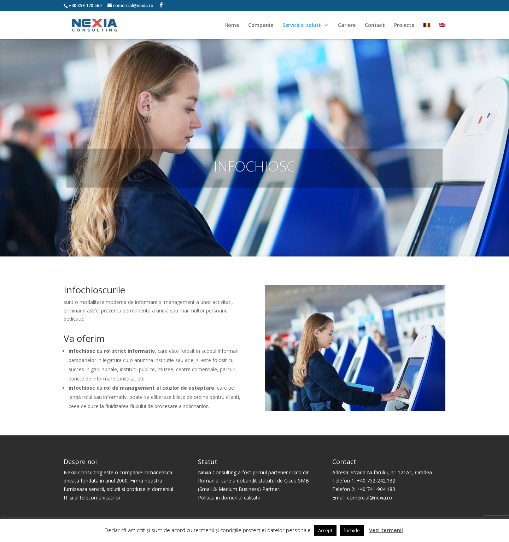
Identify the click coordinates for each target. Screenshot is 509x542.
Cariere (347, 25)
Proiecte (404, 25)
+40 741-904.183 (376, 489)
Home (231, 25)
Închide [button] (352, 530)
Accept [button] (325, 530)
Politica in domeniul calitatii (229, 497)
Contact (375, 25)
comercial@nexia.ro (369, 497)
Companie (260, 25)
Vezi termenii (386, 529)
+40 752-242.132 (376, 480)
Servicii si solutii (302, 25)
